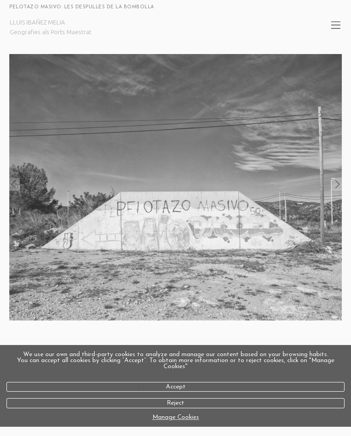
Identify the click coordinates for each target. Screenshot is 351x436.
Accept (176, 387)
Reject (175, 403)
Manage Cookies (175, 417)
